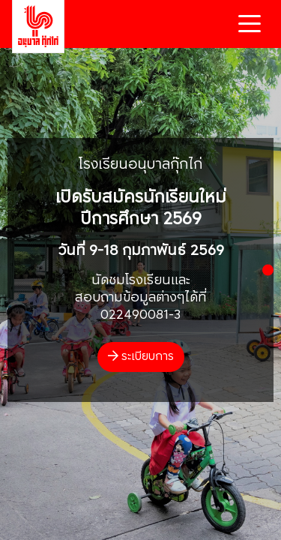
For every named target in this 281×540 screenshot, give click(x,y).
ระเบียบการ (141, 356)
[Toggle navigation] (249, 24)
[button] (268, 270)
